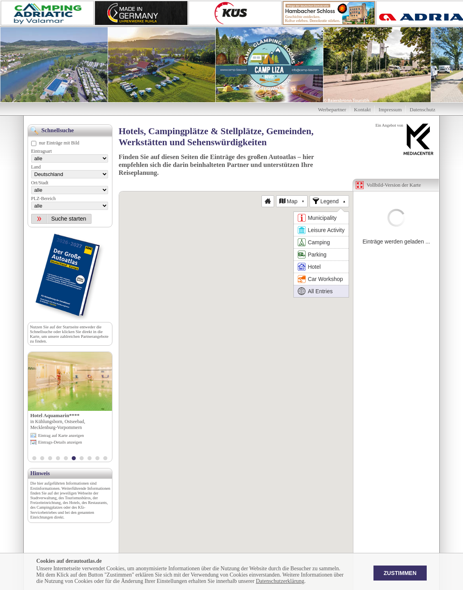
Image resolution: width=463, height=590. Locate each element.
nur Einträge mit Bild (59, 143)
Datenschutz (422, 109)
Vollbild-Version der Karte (394, 185)
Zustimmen (400, 573)
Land (36, 167)
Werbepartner (332, 109)
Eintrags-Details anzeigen (60, 442)
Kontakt (362, 109)
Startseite (70, 326)
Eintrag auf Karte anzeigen (61, 435)
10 (105, 459)
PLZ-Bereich (43, 198)
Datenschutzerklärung (280, 581)
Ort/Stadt (40, 182)
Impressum (390, 109)
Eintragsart (41, 151)
